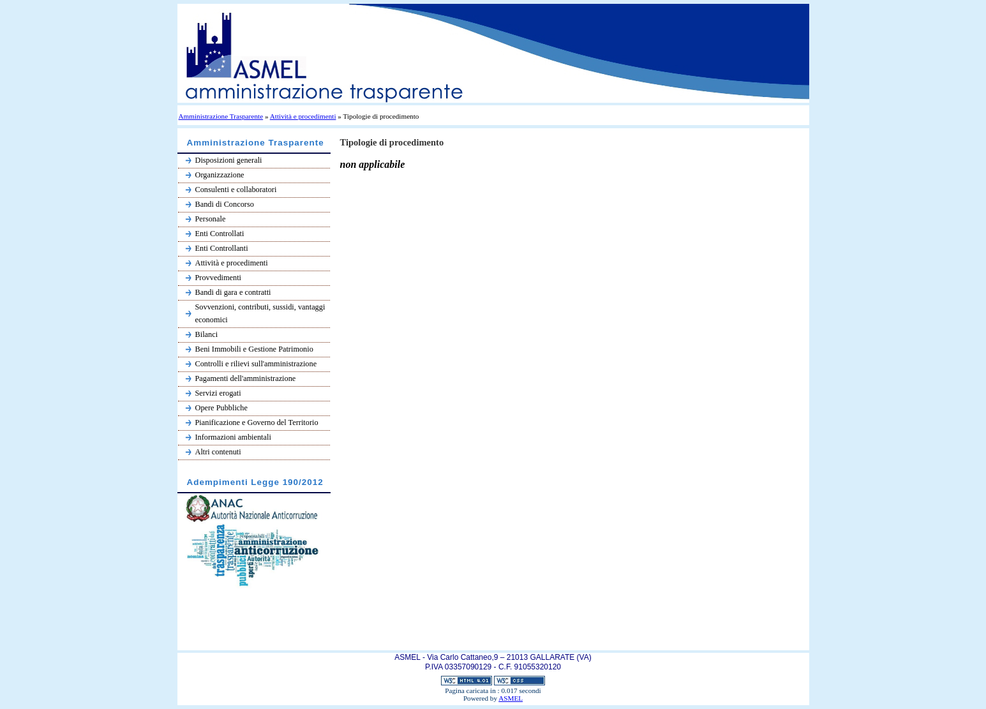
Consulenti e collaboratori (236, 189)
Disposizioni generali (228, 160)
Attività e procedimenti (303, 116)
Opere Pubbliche (221, 407)
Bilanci (206, 334)
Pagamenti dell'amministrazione (245, 378)
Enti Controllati (219, 233)
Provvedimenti (218, 277)
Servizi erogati (218, 393)
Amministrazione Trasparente (221, 116)
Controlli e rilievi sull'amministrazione (256, 363)
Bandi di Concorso (224, 204)
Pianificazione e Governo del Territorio (256, 422)
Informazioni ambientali (233, 437)
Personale (210, 218)
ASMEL (510, 698)
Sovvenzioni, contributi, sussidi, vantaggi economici (260, 313)
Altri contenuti (218, 451)
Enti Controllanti (221, 248)
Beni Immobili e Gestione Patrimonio (254, 349)
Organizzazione (219, 174)
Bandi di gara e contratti (233, 292)
